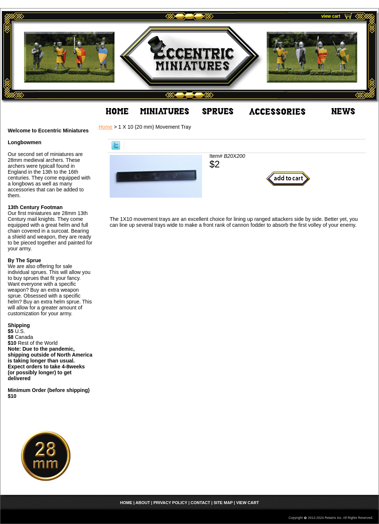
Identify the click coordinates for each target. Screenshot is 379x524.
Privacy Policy (170, 502)
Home (105, 127)
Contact (200, 502)
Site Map (223, 502)
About (143, 502)
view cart (330, 16)
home (126, 502)
